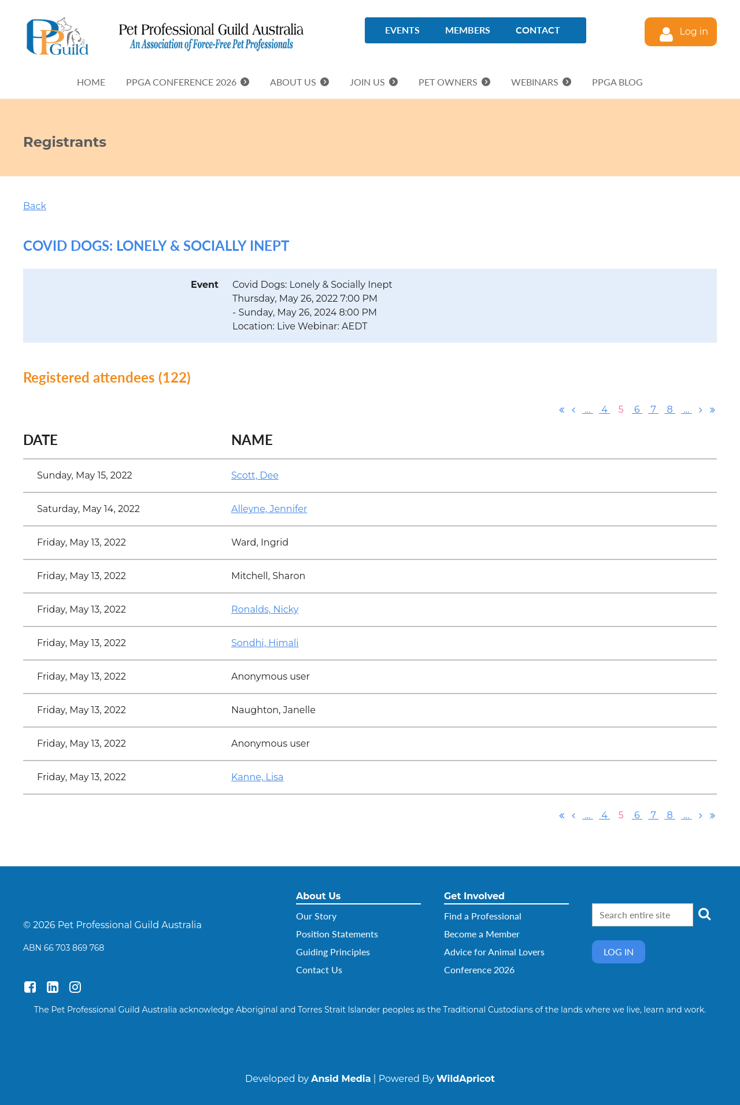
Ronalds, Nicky (264, 609)
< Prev (573, 410)
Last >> (712, 410)
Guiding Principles (333, 951)
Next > (700, 410)
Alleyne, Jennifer (269, 508)
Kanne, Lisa (257, 777)
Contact (538, 29)
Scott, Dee (255, 475)
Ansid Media (341, 1078)
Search (704, 913)
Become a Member (482, 933)
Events (402, 29)
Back (34, 206)
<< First (562, 410)
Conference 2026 (479, 969)
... (587, 409)
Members (467, 29)
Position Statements (337, 933)
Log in (693, 31)
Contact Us (319, 969)
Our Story (316, 915)
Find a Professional (482, 915)
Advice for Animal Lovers (494, 951)
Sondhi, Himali (265, 642)
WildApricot (465, 1078)
